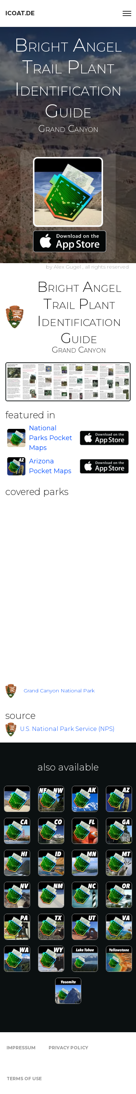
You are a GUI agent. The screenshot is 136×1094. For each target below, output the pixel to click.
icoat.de (19, 13)
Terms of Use (24, 1078)
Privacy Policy (68, 1047)
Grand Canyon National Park (59, 690)
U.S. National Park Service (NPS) (67, 728)
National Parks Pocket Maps (50, 438)
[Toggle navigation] (127, 13)
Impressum (21, 1047)
